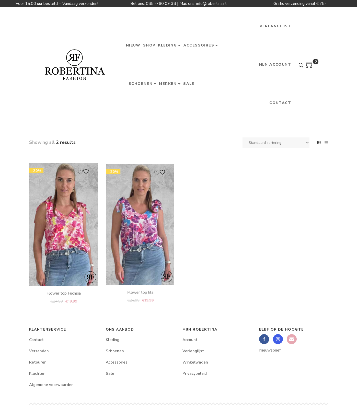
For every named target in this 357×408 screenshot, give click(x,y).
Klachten (37, 373)
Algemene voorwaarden (51, 384)
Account (190, 339)
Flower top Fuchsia (63, 273)
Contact (36, 339)
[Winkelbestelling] (276, 142)
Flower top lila (140, 263)
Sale (110, 373)
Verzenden (39, 351)
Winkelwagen (195, 362)
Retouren (38, 362)
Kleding (112, 339)
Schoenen (115, 351)
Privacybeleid (194, 373)
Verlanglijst (193, 351)
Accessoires (117, 362)
